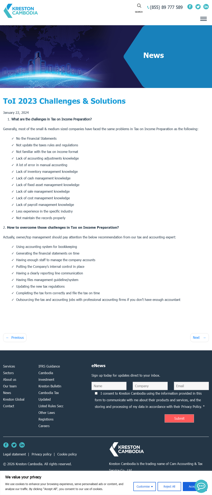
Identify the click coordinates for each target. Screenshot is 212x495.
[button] (201, 486)
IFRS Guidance (49, 366)
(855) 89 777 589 (166, 7)
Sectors (8, 373)
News (7, 393)
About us (9, 379)
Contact (8, 406)
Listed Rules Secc (51, 406)
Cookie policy (67, 454)
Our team (10, 386)
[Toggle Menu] (203, 19)
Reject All (169, 486)
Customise (143, 486)
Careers (44, 426)
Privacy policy (42, 454)
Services (9, 366)
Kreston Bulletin (50, 386)
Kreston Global (13, 399)
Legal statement (14, 454)
